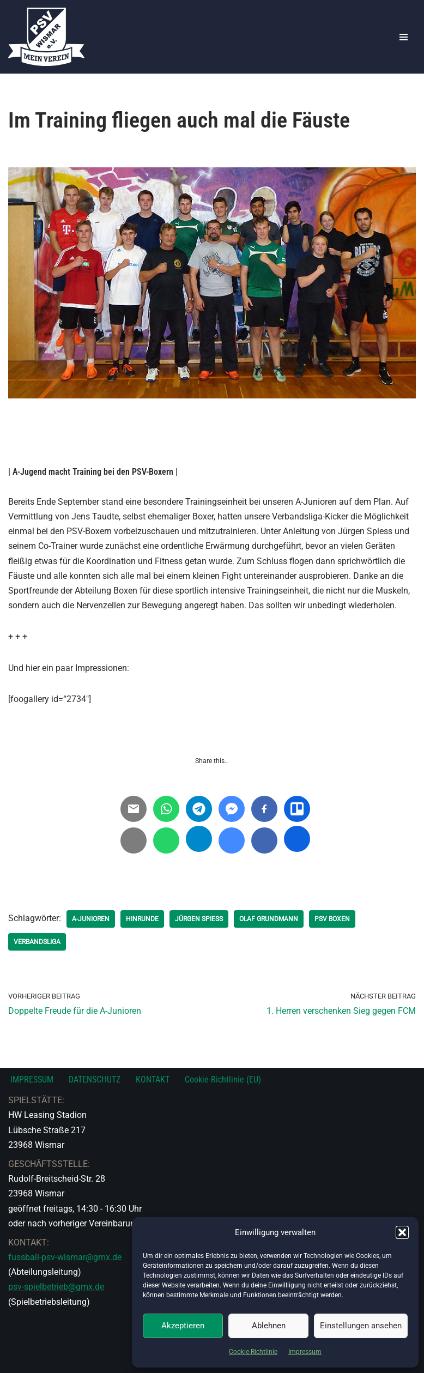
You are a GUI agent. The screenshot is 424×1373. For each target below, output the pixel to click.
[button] (402, 1232)
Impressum (305, 1352)
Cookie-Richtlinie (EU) (223, 1079)
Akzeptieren (182, 1325)
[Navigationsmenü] (403, 37)
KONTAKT (152, 1079)
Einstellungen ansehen (361, 1325)
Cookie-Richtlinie (253, 1352)
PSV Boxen (332, 919)
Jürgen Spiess (199, 919)
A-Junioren (91, 919)
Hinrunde (142, 919)
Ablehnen (269, 1325)
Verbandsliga (37, 942)
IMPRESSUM (31, 1079)
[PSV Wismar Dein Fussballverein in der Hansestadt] (46, 37)
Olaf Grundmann (268, 919)
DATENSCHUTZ (94, 1079)
